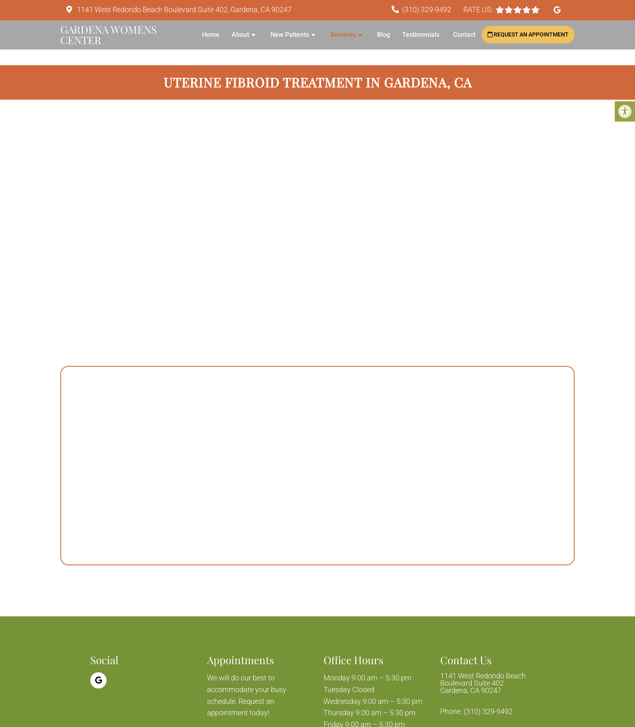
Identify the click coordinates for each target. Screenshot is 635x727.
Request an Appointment (528, 34)
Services (343, 34)
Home (210, 34)
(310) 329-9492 (426, 9)
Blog (383, 34)
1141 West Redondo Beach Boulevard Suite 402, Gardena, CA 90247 (183, 9)
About (240, 34)
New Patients (290, 34)
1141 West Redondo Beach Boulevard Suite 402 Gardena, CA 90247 (483, 683)
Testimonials (421, 34)
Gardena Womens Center (108, 34)
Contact (464, 34)
